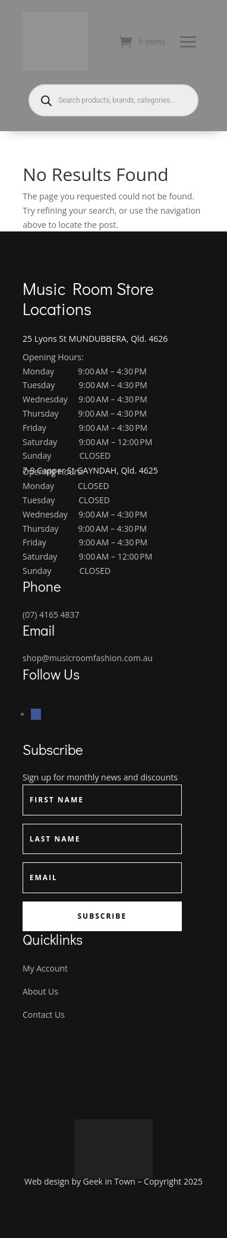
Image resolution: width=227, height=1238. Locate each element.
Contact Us (44, 1014)
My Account (45, 968)
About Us (40, 991)
